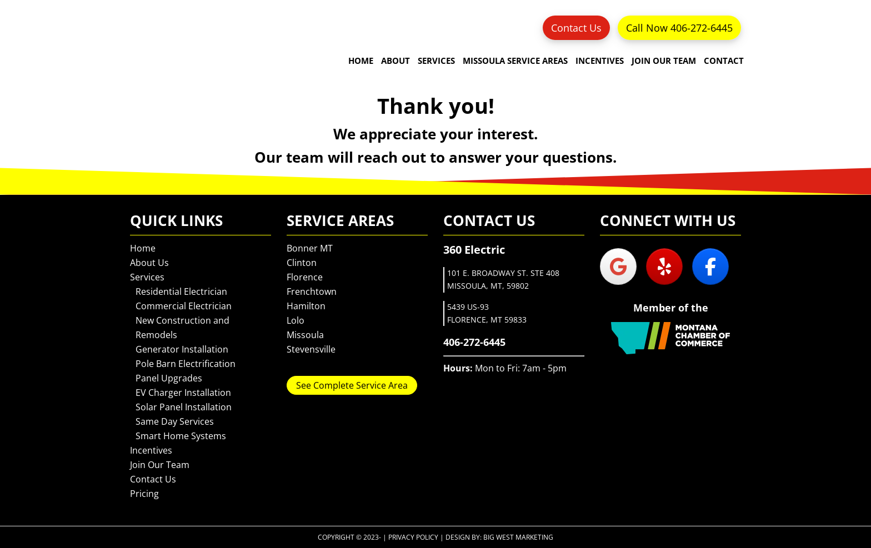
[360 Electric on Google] (618, 266)
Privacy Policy (413, 537)
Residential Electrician (181, 291)
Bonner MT (310, 248)
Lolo (295, 320)
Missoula (305, 335)
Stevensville (311, 349)
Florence (305, 277)
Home (143, 248)
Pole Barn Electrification (186, 364)
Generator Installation (182, 349)
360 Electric (163, 47)
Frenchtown (312, 291)
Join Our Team (159, 465)
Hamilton (306, 306)
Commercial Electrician (184, 306)
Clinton (302, 263)
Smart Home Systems (181, 436)
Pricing (144, 493)
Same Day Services (175, 421)
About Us (149, 263)
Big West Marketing (518, 537)
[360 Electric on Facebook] (710, 266)
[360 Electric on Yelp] (664, 266)
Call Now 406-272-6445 (679, 27)
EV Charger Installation (183, 392)
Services (147, 277)
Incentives (151, 450)
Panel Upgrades (169, 378)
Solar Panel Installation (184, 407)
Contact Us (576, 27)
